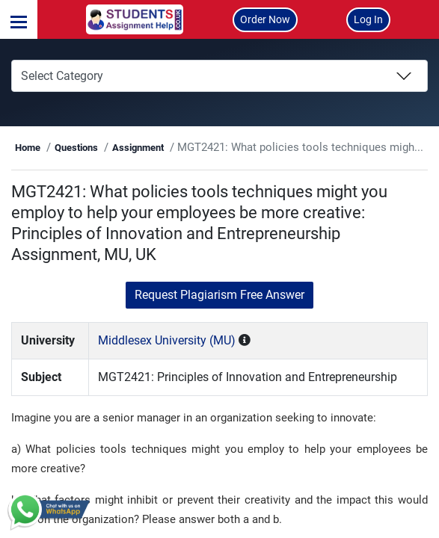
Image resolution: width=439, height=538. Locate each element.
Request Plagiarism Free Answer (219, 295)
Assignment (155, 147)
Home (45, 147)
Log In (368, 19)
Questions (93, 147)
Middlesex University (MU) (180, 340)
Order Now (265, 19)
